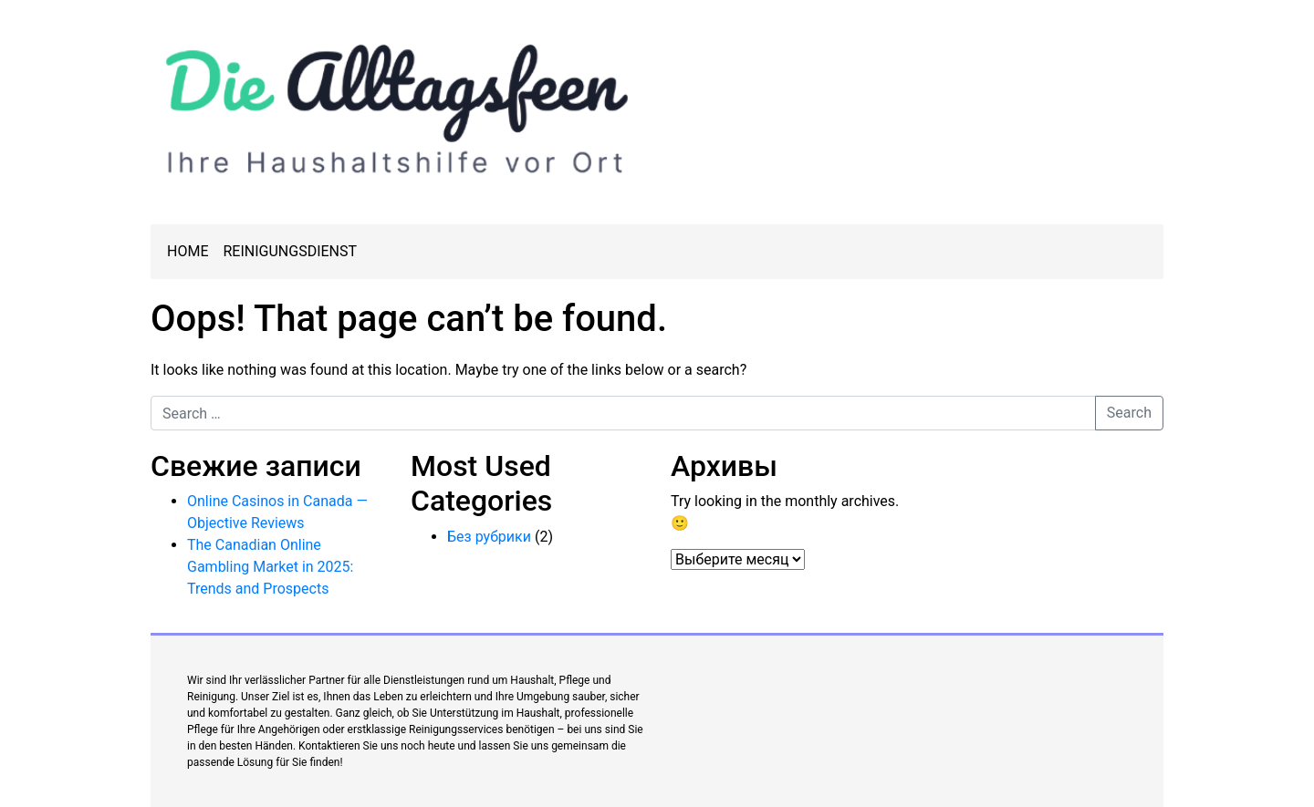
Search (1129, 412)
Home (187, 251)
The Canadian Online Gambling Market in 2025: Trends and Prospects (270, 566)
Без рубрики (489, 536)
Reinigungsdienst (290, 251)
